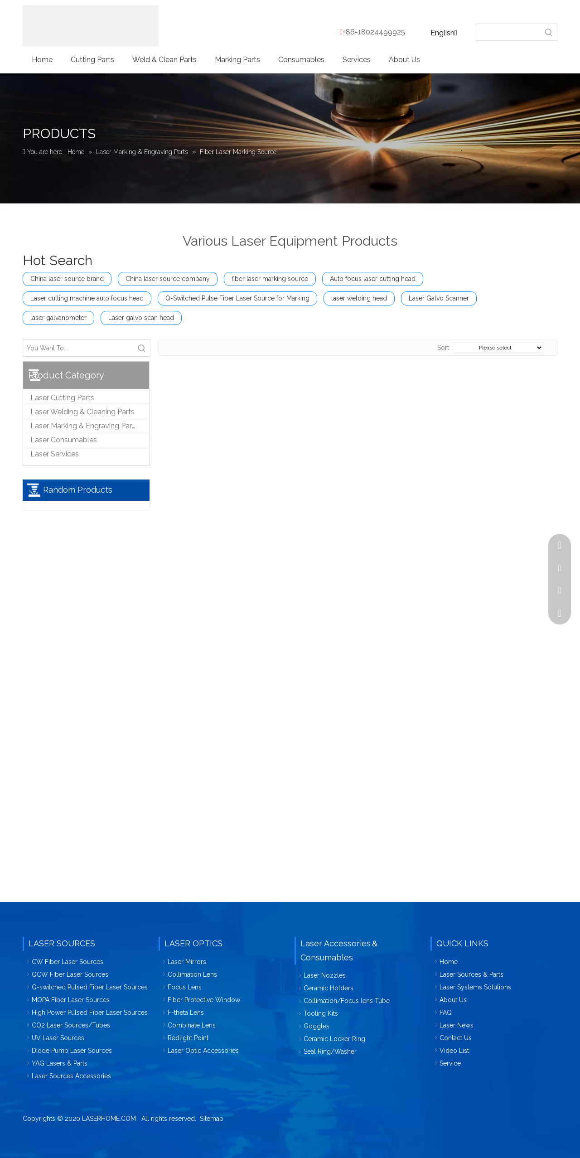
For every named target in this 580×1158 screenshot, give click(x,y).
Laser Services (54, 454)
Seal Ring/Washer (330, 1051)
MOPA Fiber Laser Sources (71, 999)
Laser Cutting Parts (62, 397)
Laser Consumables (63, 440)
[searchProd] (508, 32)
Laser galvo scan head (141, 317)
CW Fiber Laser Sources (67, 961)
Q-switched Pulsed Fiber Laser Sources (90, 987)
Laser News (457, 1025)
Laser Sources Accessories (71, 1076)
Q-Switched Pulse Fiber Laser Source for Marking (237, 298)
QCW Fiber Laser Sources (70, 974)
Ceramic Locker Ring (334, 1038)
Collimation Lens (192, 974)
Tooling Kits (321, 1013)
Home (449, 961)
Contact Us (456, 1038)
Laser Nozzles (325, 975)
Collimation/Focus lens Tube (347, 1000)
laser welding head (359, 298)
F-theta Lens (186, 1012)
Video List (454, 1050)
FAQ (446, 1012)
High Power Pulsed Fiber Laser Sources (90, 1012)
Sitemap (211, 1118)
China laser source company (168, 278)
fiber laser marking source (270, 278)
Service (450, 1063)
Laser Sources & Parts (471, 974)
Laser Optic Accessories (203, 1050)
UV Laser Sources (58, 1038)
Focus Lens (185, 987)
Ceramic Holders (328, 988)
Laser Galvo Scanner (439, 298)
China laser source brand (67, 278)
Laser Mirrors (187, 961)
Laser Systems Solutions (475, 987)
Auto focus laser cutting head (373, 278)
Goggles (316, 1026)
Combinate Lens (192, 1025)
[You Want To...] (78, 348)
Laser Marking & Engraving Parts (84, 426)
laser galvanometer (58, 317)
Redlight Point (188, 1038)
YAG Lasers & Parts (59, 1063)
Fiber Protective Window (204, 999)
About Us (453, 999)
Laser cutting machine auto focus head (87, 298)
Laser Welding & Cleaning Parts (82, 411)
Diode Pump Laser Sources (72, 1050)
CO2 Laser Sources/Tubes (71, 1025)
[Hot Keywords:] (549, 32)
